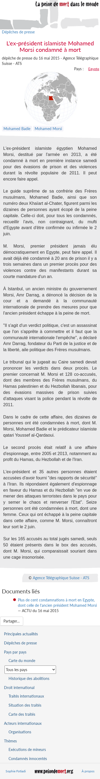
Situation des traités (25, 705)
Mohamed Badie (16, 128)
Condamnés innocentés (28, 758)
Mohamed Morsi (48, 128)
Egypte (93, 69)
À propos (88, 771)
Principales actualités (21, 634)
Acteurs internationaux (23, 723)
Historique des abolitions (29, 678)
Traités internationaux (26, 696)
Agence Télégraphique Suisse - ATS (61, 577)
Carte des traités (22, 714)
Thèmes (10, 741)
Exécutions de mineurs (27, 749)
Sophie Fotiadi (16, 771)
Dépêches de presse (18, 32)
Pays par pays (15, 652)
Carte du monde (22, 660)
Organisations (20, 732)
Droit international (19, 687)
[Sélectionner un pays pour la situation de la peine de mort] (30, 670)
